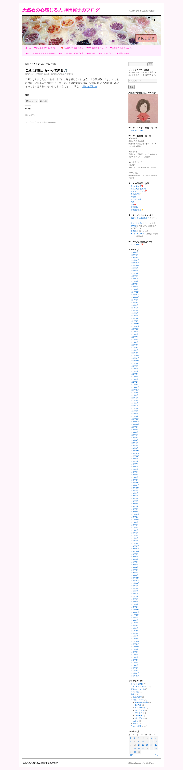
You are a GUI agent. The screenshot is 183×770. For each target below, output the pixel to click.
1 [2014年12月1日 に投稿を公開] (130, 738)
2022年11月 (135, 358)
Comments (51, 122)
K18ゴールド (140, 708)
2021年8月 (135, 398)
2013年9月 (135, 649)
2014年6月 (135, 626)
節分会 (133, 197)
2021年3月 (135, 411)
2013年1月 (135, 671)
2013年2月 (135, 668)
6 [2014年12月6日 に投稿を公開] (151, 738)
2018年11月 (135, 485)
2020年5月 (135, 438)
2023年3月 (135, 348)
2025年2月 (135, 287)
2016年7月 (135, 559)
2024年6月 (135, 308)
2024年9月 (135, 300)
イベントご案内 (137, 130)
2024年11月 (135, 295)
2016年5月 (135, 565)
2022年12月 (135, 355)
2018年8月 (135, 493)
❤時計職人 (91, 53)
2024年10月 (135, 297)
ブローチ (138, 716)
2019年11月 (135, 453)
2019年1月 (135, 480)
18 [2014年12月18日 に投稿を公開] (143, 745)
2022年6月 (135, 371)
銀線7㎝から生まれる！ (140, 218)
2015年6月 (135, 594)
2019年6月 (135, 467)
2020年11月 (135, 422)
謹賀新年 (134, 207)
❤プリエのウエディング (96, 48)
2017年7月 (135, 528)
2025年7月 (135, 273)
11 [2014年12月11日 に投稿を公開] (143, 741)
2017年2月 (135, 541)
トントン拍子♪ (136, 223)
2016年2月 (135, 573)
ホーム (28, 48)
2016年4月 (135, 567)
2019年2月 (135, 477)
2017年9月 (135, 522)
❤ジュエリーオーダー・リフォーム (41, 53)
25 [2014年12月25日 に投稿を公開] (143, 748)
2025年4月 (135, 281)
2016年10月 (135, 551)
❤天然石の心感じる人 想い (121, 48)
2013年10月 (135, 647)
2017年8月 (135, 525)
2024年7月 (135, 305)
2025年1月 (135, 289)
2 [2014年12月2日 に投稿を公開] (134, 738)
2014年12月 (135, 610)
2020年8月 (135, 430)
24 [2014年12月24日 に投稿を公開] (139, 748)
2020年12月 (135, 419)
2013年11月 (135, 644)
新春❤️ (133, 205)
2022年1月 (135, 385)
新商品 (135, 723)
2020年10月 (135, 424)
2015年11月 (135, 581)
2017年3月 (135, 538)
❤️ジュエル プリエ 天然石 (72, 48)
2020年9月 (135, 427)
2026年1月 (135, 258)
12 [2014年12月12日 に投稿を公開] (147, 741)
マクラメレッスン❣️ (139, 191)
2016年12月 (135, 546)
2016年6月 (135, 562)
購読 (131, 87)
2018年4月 (135, 504)
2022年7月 (135, 369)
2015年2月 (135, 604)
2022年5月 (135, 374)
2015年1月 (135, 607)
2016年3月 (135, 570)
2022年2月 (135, 382)
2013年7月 (135, 655)
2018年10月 (135, 488)
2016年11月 (135, 549)
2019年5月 (135, 469)
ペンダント (139, 718)
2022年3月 (135, 379)
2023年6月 (135, 340)
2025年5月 (135, 279)
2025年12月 (135, 260)
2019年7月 (135, 464)
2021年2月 (135, 414)
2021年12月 (135, 387)
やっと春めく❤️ (137, 186)
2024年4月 (135, 313)
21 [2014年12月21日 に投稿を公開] (156, 745)
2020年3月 (135, 443)
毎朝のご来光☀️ (137, 210)
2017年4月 (135, 536)
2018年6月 (135, 498)
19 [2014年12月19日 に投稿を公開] (147, 745)
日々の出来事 (40, 122)
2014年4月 (135, 631)
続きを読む (89, 86)
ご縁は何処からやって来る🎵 (46, 70)
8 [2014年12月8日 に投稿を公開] (130, 741)
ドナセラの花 (136, 199)
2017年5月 (135, 533)
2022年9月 (135, 363)
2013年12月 (135, 641)
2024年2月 (135, 318)
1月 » (156, 755)
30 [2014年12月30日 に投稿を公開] (135, 752)
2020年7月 (135, 432)
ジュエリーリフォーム (139, 686)
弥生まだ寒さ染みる (139, 189)
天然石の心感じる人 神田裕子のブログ (61, 10)
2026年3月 (135, 252)
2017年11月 (135, 517)
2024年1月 (135, 321)
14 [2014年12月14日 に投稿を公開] (156, 741)
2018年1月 (135, 512)
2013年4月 (135, 663)
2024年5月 (135, 310)
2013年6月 (135, 657)
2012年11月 (135, 676)
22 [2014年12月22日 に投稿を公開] (131, 748)
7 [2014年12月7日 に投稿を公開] (155, 738)
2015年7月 (135, 591)
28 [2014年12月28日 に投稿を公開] (156, 748)
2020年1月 (135, 448)
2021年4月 (135, 408)
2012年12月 (135, 673)
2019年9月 (135, 459)
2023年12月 (135, 324)
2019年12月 (135, 451)
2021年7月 (135, 400)
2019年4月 (135, 472)
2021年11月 (135, 390)
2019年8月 (135, 461)
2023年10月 (135, 329)
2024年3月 (135, 316)
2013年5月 (135, 660)
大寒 (132, 202)
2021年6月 (135, 403)
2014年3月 (135, 633)
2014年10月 (135, 615)
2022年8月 (135, 366)
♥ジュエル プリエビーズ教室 (71, 53)
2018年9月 (135, 491)
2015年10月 (135, 583)
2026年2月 (135, 255)
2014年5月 (135, 628)
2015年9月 (135, 586)
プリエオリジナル (138, 689)
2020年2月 (135, 445)
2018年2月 (135, 509)
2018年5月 (135, 501)
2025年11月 (135, 263)
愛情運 (133, 226)
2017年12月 (135, 514)
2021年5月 (135, 406)
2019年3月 (135, 475)
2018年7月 (135, 496)
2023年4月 (135, 345)
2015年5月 (135, 596)
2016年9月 (135, 554)
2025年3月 (135, 284)
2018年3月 (135, 506)
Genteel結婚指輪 (141, 702)
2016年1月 (135, 575)
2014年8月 (135, 620)
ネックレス (139, 710)
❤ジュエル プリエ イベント (46, 48)
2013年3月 (135, 665)
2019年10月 (135, 456)
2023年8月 (135, 334)
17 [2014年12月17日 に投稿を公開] (139, 745)
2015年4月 (135, 599)
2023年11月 (135, 326)
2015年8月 (135, 588)
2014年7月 (135, 623)
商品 (132, 694)
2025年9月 (135, 268)
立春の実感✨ (136, 194)
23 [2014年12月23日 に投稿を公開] (135, 748)
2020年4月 (135, 440)
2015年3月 (135, 602)
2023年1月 (135, 353)
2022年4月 (135, 377)
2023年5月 (135, 342)
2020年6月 (135, 435)
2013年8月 (135, 652)
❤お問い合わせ (123, 53)
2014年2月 (135, 636)
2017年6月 (135, 530)
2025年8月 (135, 271)
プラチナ (138, 713)
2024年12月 (135, 292)
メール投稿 (135, 692)
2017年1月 (135, 543)
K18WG (138, 705)
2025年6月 (135, 276)
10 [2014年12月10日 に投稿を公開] (139, 741)
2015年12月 (135, 578)
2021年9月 (135, 395)
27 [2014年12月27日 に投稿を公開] (151, 748)
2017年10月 (135, 520)
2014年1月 (135, 639)
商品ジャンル (138, 700)
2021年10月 (135, 393)
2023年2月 (135, 350)
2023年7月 (135, 337)
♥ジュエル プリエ (106, 53)
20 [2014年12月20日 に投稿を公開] (151, 745)
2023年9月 (135, 332)
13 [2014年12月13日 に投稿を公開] (151, 741)
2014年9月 (135, 618)
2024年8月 (135, 303)
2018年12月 (135, 483)
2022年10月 (135, 361)
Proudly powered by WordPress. (142, 763)
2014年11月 (135, 612)
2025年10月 (135, 265)
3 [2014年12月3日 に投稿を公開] (138, 738)
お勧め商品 (137, 697)
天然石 (135, 721)
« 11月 (131, 755)
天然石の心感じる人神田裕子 (61, 74)
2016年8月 (135, 557)
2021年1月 (135, 416)
